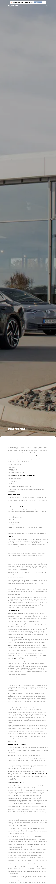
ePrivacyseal (16, 658)
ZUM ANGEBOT (38, 2)
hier (23, 637)
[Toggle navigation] (46, 6)
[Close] (44, 2)
